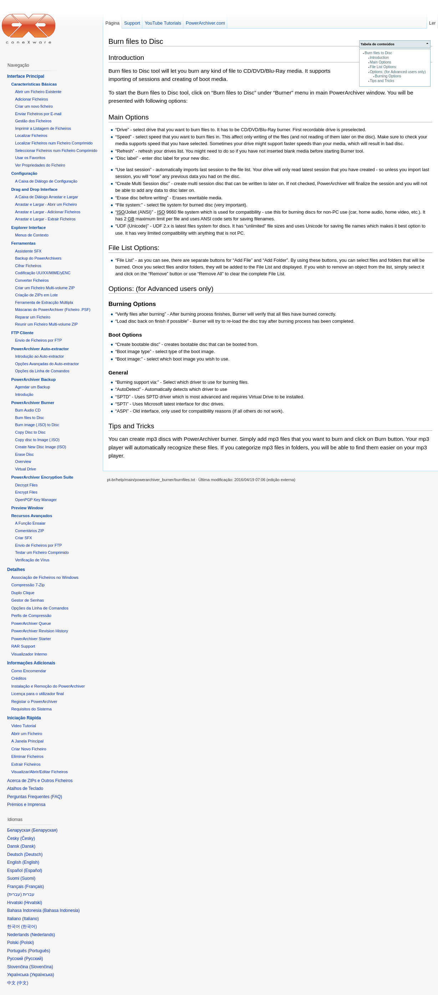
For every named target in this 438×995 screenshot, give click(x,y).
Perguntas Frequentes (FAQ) (34, 796)
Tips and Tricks (382, 81)
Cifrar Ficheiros (28, 266)
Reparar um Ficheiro (32, 317)
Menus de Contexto (32, 235)
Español (33, 870)
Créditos (18, 678)
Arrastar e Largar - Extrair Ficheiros (45, 219)
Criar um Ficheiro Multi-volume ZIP (45, 288)
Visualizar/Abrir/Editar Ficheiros (39, 772)
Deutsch (33, 854)
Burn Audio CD (28, 410)
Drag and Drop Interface (34, 189)
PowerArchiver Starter (31, 639)
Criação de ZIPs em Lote (36, 295)
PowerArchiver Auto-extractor (40, 349)
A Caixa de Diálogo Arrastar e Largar (46, 197)
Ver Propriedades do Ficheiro (40, 165)
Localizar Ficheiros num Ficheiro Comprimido (53, 143)
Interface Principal (25, 76)
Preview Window (27, 508)
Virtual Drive (25, 469)
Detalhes (16, 569)
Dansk (28, 846)
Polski (26, 942)
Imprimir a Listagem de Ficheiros (43, 128)
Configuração (24, 173)
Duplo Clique (22, 593)
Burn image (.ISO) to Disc (37, 425)
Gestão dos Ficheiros (33, 121)
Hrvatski (33, 902)
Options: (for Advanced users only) (398, 72)
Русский (34, 958)
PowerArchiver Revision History (39, 631)
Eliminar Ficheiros (27, 756)
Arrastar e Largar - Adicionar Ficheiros (47, 212)
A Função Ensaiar (30, 523)
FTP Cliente (22, 333)
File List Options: (383, 67)
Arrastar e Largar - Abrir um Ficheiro (46, 204)
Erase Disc (24, 454)
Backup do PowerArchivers (38, 258)
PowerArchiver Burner (32, 402)
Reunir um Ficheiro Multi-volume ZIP (46, 324)
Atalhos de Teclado (25, 788)
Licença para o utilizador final (37, 694)
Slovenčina (41, 966)
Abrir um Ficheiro (26, 733)
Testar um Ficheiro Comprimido (41, 552)
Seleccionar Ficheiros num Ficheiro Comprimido (56, 150)
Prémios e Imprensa (26, 804)
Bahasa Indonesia (61, 910)
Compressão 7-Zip (28, 585)
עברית (14, 894)
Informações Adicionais (31, 662)
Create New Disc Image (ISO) (40, 447)
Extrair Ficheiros (25, 764)
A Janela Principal (27, 741)
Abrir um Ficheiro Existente (38, 92)
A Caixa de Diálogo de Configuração (46, 181)
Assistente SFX (28, 251)
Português (39, 950)
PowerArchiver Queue (31, 623)
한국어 (28, 926)
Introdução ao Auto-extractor (39, 356)
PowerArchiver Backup (33, 379)
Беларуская (44, 830)
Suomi (28, 878)
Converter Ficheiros (32, 280)
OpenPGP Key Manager (36, 499)
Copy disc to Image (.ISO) (37, 440)
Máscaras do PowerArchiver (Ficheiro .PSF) (52, 309)
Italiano (30, 918)
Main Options (380, 62)
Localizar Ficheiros (31, 135)
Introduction (379, 58)
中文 (22, 982)
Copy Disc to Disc (30, 432)
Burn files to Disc (378, 53)
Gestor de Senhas (27, 600)
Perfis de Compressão (31, 615)
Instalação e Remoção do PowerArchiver (48, 686)
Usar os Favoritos (30, 157)
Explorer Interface (28, 227)
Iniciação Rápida (24, 717)
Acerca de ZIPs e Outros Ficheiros (39, 780)
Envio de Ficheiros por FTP (38, 340)
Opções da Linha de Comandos (42, 371)
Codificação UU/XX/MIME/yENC (42, 273)
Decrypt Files (26, 485)
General (118, 373)
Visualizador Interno (29, 654)
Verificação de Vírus (32, 560)
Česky (28, 838)
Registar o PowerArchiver (34, 701)
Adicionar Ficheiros (31, 99)
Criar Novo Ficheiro (28, 749)
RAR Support (23, 646)
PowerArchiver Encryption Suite (42, 477)
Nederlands (43, 934)
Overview (23, 461)
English (31, 862)
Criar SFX (23, 538)
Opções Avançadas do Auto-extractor (47, 364)
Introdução (24, 394)
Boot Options (125, 335)
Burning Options (388, 76)
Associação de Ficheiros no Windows (44, 577)
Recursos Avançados (31, 516)
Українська (41, 974)
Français (34, 886)
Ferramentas (23, 243)
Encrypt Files (26, 492)
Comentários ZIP (29, 531)
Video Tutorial (23, 726)
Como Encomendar (28, 671)
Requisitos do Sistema (31, 709)
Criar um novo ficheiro (34, 106)
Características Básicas (34, 84)
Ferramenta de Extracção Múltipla (44, 302)
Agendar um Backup (32, 387)
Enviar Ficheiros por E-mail (38, 114)
